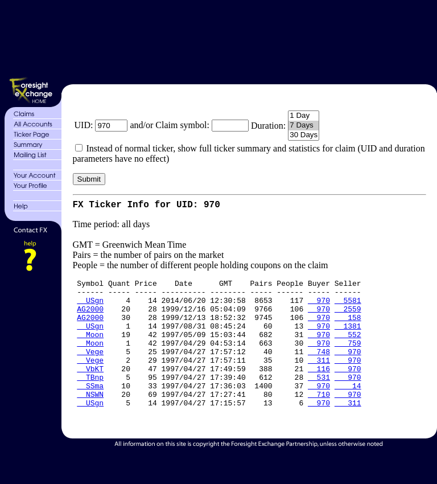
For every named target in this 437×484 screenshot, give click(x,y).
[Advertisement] (248, 40)
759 (348, 359)
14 (348, 410)
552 (348, 348)
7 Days (303, 125)
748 (319, 369)
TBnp (90, 400)
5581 (348, 307)
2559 (348, 318)
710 (319, 420)
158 (348, 328)
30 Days (303, 135)
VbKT (90, 389)
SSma (90, 410)
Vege (90, 369)
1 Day (303, 116)
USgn (90, 307)
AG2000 (90, 318)
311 (319, 379)
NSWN (90, 420)
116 (319, 389)
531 (319, 400)
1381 (348, 338)
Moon (90, 348)
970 (319, 307)
